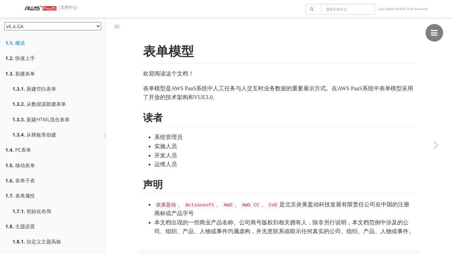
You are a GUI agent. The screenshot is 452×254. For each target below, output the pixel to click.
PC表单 (18, 149)
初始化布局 (31, 211)
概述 (15, 43)
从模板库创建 (34, 134)
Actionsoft (420, 9)
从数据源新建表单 (39, 104)
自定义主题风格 (36, 241)
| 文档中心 (67, 7)
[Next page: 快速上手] (436, 144)
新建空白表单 (34, 88)
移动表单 (20, 165)
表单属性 (20, 195)
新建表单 (20, 73)
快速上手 (20, 58)
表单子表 (20, 180)
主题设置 (20, 226)
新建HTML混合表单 (41, 119)
